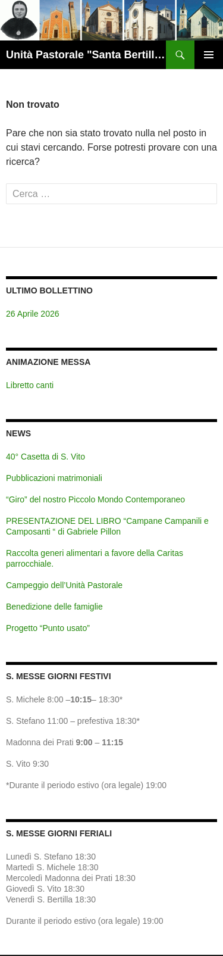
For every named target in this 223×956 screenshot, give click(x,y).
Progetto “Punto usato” (48, 628)
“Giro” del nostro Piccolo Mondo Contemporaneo (95, 499)
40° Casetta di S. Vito (45, 456)
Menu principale (208, 54)
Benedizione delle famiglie (54, 606)
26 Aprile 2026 (32, 313)
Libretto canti (30, 385)
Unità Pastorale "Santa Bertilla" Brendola (86, 55)
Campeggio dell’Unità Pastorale (64, 585)
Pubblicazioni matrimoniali (54, 478)
